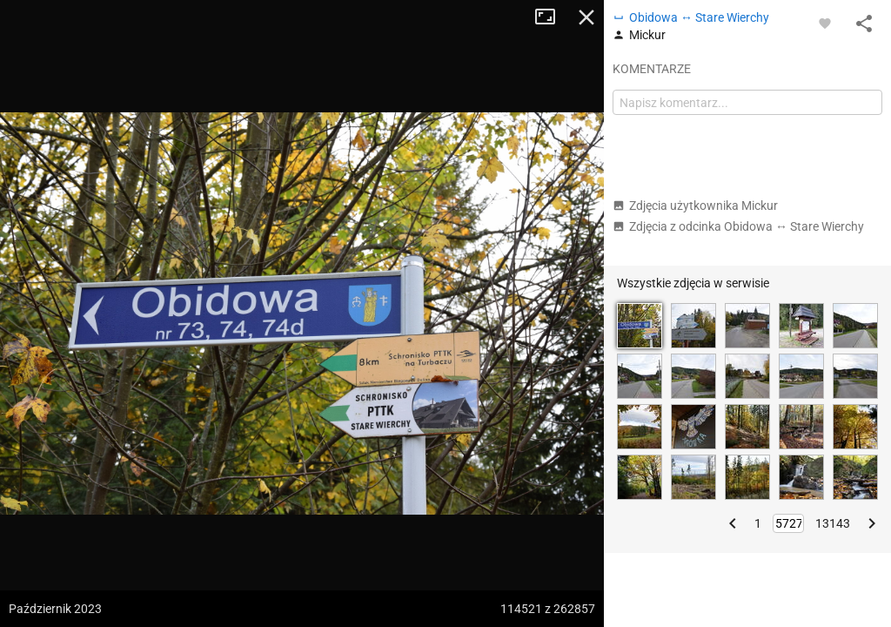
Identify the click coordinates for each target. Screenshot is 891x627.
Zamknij (586, 17)
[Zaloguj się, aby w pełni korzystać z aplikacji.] (825, 23)
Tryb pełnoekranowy (551, 17)
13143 (832, 523)
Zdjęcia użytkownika (695, 205)
